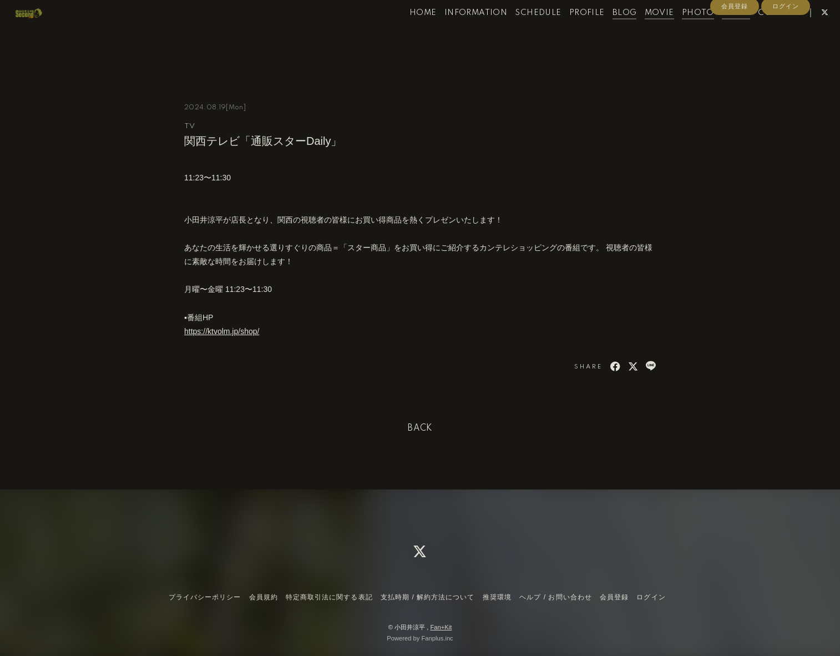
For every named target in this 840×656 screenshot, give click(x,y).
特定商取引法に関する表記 (329, 597)
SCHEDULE (518, 32)
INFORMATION (455, 32)
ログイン (785, 51)
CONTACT (759, 32)
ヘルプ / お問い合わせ (555, 597)
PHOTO (678, 32)
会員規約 (263, 597)
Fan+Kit (441, 627)
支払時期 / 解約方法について (428, 597)
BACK (420, 428)
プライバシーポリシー (205, 597)
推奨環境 (497, 597)
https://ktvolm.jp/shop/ (221, 331)
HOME (403, 32)
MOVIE (639, 32)
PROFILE (567, 32)
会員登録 (734, 51)
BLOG (605, 32)
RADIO (716, 32)
